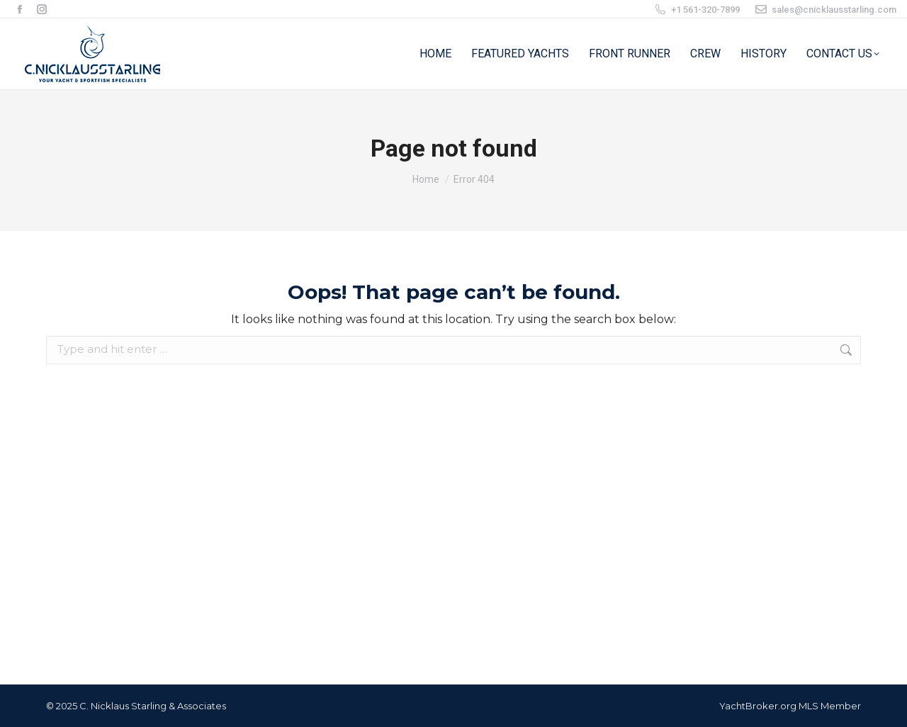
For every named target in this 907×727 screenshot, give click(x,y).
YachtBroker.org (757, 705)
